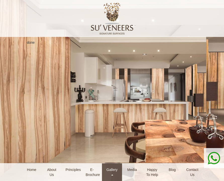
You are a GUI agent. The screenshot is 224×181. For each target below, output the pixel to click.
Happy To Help (152, 172)
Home (31, 170)
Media (132, 170)
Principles (73, 170)
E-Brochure (93, 172)
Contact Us (192, 172)
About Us (52, 172)
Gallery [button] (112, 171)
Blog (172, 170)
